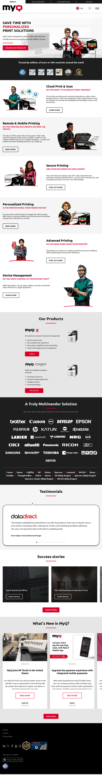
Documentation (63, 2)
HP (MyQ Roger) (63, 475)
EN (79, 8)
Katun (48, 472)
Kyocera (58, 472)
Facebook (12, 746)
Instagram (20, 746)
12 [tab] (59, 542)
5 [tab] (45, 542)
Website (13, 2)
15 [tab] (65, 542)
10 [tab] (55, 542)
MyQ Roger (34, 391)
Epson (20, 472)
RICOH (82, 472)
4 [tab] (43, 542)
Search (89, 8)
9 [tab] (53, 542)
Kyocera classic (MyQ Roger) (39, 478)
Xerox (48, 475)
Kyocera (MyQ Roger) (85, 475)
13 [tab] (61, 542)
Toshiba (9, 475)
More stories (51, 610)
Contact (89, 2)
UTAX (38, 475)
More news (51, 717)
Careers (5, 731)
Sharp (92, 472)
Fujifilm (30, 472)
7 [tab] (49, 542)
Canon (10, 472)
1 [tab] (37, 542)
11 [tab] (57, 542)
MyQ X (32, 354)
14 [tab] (63, 542)
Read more (10, 149)
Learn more (54, 110)
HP (39, 472)
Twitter (8, 746)
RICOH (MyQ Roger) (67, 478)
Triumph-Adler (24, 475)
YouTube (16, 746)
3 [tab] (41, 542)
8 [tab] (51, 542)
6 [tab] (47, 542)
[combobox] (81, 8)
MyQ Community (38, 2)
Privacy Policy (7, 737)
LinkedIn (4, 746)
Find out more (56, 187)
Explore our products (15, 48)
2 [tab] (39, 542)
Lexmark (71, 472)
